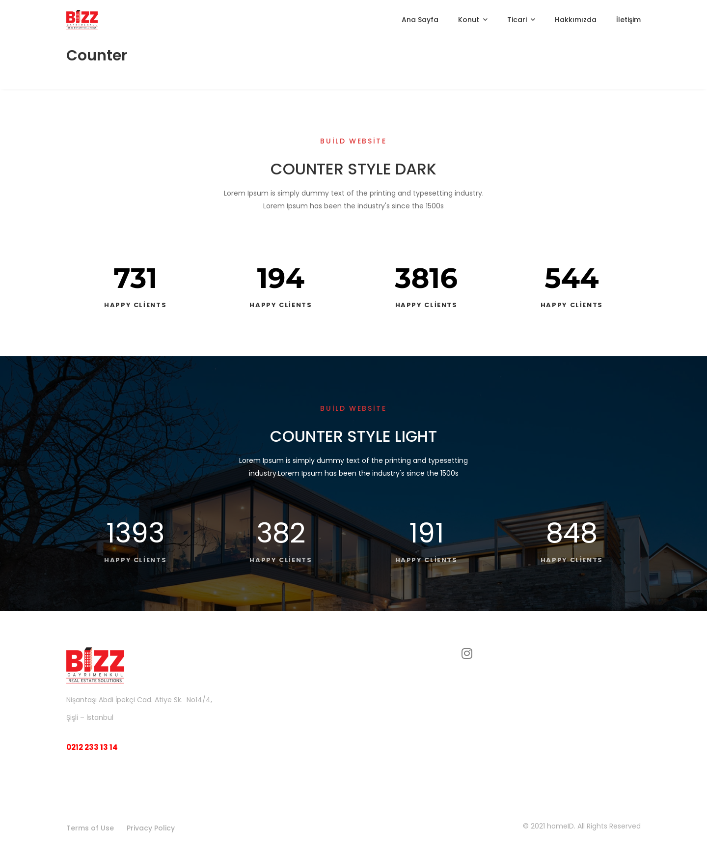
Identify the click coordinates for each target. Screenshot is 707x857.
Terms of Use (90, 828)
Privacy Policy (151, 828)
